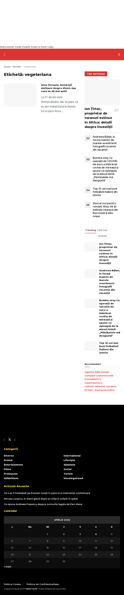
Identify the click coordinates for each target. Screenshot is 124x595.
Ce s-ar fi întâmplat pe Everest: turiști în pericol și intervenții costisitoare (47, 493)
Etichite (17, 66)
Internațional (72, 455)
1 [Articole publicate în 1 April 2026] (47, 534)
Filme (7, 469)
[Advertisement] (62, 22)
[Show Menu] (4, 54)
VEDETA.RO (31, 589)
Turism (68, 473)
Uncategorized (73, 478)
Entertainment (13, 464)
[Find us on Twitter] (9, 440)
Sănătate (69, 464)
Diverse (9, 455)
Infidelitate (11, 478)
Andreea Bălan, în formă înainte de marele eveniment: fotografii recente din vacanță (105, 143)
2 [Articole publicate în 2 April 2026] (64, 534)
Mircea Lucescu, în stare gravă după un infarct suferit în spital (41, 498)
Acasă (7, 66)
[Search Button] (119, 54)
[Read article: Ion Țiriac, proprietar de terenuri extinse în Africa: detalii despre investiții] (102, 92)
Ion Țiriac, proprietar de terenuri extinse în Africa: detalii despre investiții (98, 118)
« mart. (8, 566)
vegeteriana (30, 66)
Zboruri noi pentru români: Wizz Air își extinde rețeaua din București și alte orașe (105, 210)
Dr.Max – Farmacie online (99, 390)
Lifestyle (69, 460)
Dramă (8, 460)
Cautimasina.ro (94, 382)
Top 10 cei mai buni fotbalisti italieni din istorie (105, 192)
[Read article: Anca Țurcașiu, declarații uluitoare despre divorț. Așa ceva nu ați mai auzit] (20, 95)
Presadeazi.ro (93, 379)
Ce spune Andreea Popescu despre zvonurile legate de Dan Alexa (43, 504)
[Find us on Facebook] (4, 440)
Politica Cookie (12, 584)
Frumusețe (11, 473)
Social (68, 469)
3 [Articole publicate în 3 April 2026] (80, 534)
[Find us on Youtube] (15, 440)
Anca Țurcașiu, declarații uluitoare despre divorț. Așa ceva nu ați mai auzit (58, 88)
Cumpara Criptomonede (99, 375)
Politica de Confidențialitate (43, 584)
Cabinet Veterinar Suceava (100, 386)
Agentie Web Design (97, 372)
